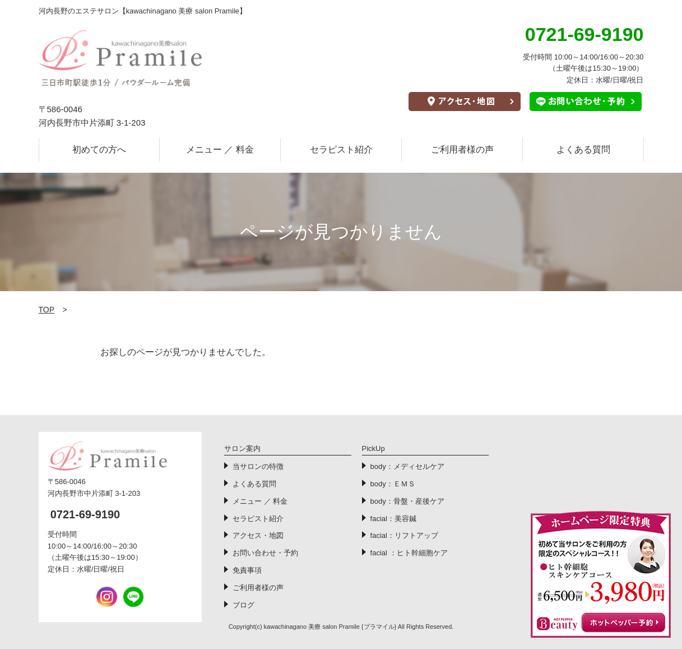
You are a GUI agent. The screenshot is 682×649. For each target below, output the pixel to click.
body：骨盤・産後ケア (407, 501)
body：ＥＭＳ (392, 484)
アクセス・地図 (258, 535)
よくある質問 (583, 149)
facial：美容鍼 (393, 518)
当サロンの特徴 (258, 466)
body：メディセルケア (407, 466)
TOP (47, 309)
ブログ (243, 605)
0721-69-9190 (85, 514)
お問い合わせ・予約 (265, 553)
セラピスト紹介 (341, 149)
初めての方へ (99, 149)
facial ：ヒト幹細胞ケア (409, 553)
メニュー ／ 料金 (220, 149)
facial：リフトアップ (404, 535)
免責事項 (247, 570)
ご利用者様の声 (462, 149)
